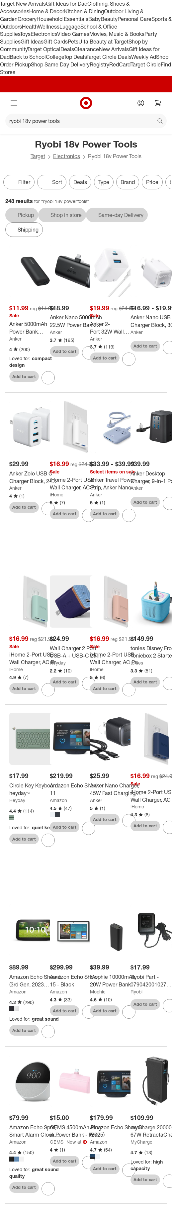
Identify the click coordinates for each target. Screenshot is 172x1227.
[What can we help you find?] (86, 121)
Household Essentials (62, 19)
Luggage (69, 26)
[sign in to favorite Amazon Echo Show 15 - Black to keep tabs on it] (88, 1012)
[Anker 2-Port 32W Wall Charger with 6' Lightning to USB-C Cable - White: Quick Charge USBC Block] (116, 328)
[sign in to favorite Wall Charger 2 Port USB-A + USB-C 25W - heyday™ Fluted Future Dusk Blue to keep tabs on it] (88, 683)
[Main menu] (14, 103)
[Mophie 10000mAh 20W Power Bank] (116, 980)
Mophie (98, 991)
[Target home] (86, 103)
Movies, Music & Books (116, 34)
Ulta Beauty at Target (103, 41)
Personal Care (134, 19)
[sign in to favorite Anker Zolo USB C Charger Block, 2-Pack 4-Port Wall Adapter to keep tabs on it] (48, 508)
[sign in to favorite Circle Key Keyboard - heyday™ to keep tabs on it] (48, 840)
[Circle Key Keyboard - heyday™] (35, 789)
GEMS (56, 1142)
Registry (99, 64)
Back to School (28, 56)
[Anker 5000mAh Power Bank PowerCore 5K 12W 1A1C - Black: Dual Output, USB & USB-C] (35, 328)
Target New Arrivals (23, 3)
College (55, 56)
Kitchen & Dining (84, 11)
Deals (67, 49)
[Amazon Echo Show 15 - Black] (76, 980)
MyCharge (141, 1142)
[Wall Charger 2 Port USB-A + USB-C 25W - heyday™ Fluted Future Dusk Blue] (76, 652)
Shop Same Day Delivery (60, 64)
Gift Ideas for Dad (66, 3)
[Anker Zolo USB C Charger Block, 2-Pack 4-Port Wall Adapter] (35, 477)
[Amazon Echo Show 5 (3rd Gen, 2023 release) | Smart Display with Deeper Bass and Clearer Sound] (35, 980)
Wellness (48, 26)
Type (103, 182)
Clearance (86, 49)
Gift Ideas (32, 41)
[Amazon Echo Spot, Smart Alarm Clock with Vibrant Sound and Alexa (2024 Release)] (35, 1131)
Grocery (27, 19)
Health (30, 26)
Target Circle (145, 64)
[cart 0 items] (158, 103)
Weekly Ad (143, 56)
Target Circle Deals (108, 56)
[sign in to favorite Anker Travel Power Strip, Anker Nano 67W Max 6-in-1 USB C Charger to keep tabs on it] (128, 515)
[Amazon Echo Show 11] (76, 789)
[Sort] (51, 182)
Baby (94, 19)
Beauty (109, 19)
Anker (15, 339)
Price (152, 182)
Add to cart (24, 376)
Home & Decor (46, 11)
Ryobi (136, 991)
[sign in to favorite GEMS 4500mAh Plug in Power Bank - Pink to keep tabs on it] (88, 1162)
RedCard (119, 64)
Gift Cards (55, 41)
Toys (25, 34)
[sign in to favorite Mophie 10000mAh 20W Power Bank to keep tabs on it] (128, 1012)
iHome (56, 494)
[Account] (140, 103)
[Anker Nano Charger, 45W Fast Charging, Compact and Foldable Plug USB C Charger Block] (116, 789)
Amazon (58, 800)
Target (38, 156)
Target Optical (43, 49)
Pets (73, 41)
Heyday (58, 662)
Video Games (73, 34)
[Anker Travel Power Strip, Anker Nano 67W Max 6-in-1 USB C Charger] (116, 483)
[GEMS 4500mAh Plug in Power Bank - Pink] (76, 1131)
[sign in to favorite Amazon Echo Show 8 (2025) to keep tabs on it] (128, 1170)
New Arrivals (114, 49)
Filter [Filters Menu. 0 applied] (19, 182)
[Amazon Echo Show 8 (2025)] (116, 1131)
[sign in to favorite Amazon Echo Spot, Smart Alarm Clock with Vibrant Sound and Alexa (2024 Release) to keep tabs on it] (48, 1188)
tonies (136, 662)
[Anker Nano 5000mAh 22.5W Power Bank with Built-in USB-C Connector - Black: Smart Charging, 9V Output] (76, 321)
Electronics (44, 34)
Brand (128, 182)
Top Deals (75, 56)
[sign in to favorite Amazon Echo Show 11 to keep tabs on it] (88, 828)
